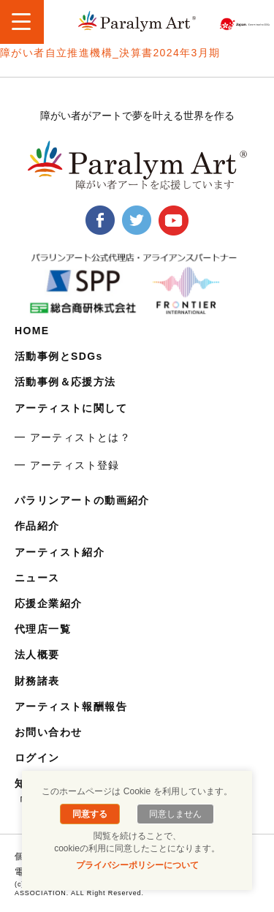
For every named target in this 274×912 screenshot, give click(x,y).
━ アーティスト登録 (67, 465)
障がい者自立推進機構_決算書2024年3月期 (110, 53)
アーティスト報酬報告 (71, 706)
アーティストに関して (71, 408)
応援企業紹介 (48, 603)
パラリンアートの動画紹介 (82, 500)
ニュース (37, 578)
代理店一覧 (43, 629)
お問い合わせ (48, 732)
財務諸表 (37, 681)
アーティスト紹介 (59, 552)
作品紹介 (37, 526)
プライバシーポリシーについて (137, 865)
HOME (32, 330)
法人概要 (37, 654)
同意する (89, 814)
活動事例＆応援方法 (65, 382)
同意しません (175, 814)
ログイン (37, 758)
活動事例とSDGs (59, 356)
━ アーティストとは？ (73, 437)
